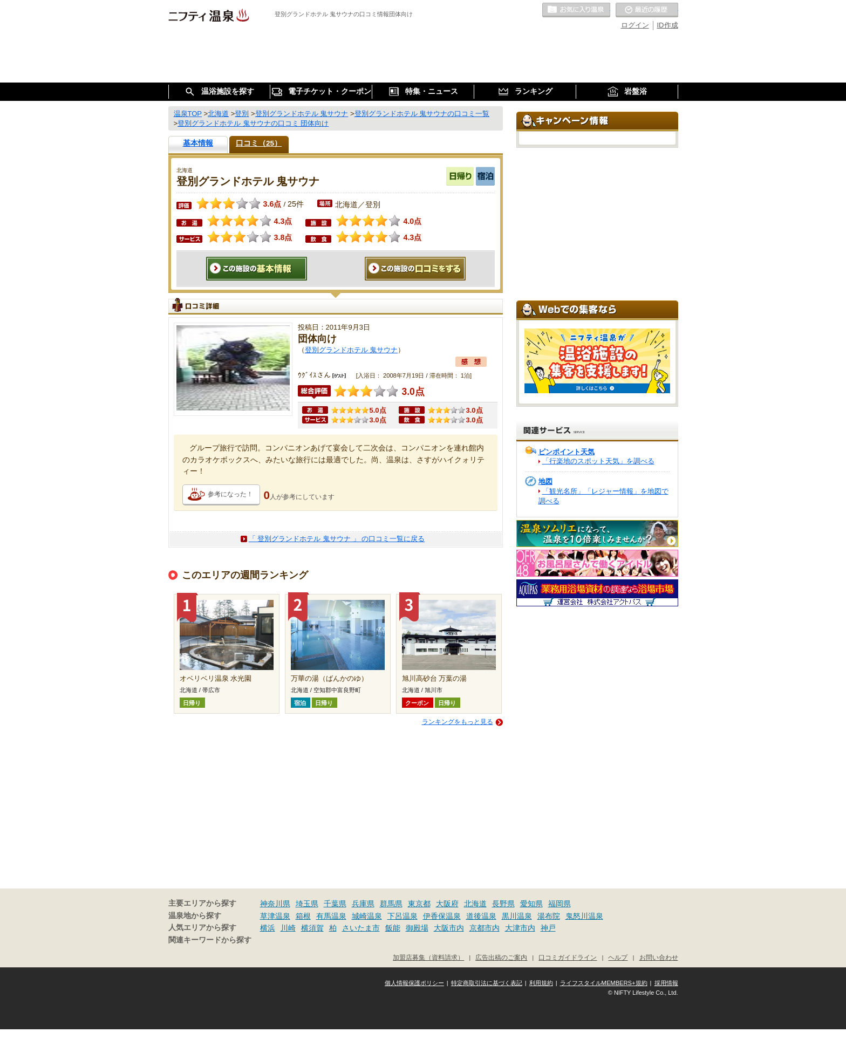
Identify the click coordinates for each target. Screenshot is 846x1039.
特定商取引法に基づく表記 (486, 983)
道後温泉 (481, 916)
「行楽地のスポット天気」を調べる (598, 461)
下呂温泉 (402, 916)
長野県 (503, 903)
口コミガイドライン (567, 957)
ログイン (635, 25)
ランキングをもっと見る (457, 722)
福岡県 (559, 903)
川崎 (288, 928)
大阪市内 (449, 928)
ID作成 (667, 25)
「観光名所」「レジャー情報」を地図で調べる (603, 496)
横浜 (267, 928)
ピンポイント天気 (566, 452)
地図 (545, 481)
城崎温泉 (367, 916)
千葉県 (335, 903)
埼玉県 (307, 903)
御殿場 (417, 928)
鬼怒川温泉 (584, 916)
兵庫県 (363, 903)
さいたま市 (361, 928)
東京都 (419, 903)
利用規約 (541, 983)
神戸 (548, 928)
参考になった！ (230, 494)
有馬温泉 (331, 916)
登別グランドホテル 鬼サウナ (351, 350)
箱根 (303, 916)
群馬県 (391, 903)
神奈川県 (275, 903)
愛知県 (531, 903)
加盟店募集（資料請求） (428, 957)
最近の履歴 (647, 10)
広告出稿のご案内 (501, 957)
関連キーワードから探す (209, 940)
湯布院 (548, 916)
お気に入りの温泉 (576, 10)
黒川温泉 (517, 916)
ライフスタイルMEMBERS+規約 (603, 983)
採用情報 (666, 983)
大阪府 (447, 903)
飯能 (392, 928)
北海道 (475, 903)
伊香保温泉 (442, 916)
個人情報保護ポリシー (414, 983)
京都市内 (484, 928)
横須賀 (312, 928)
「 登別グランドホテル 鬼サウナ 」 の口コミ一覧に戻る (337, 539)
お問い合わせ (658, 957)
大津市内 (520, 928)
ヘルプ (617, 957)
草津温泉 (275, 916)
